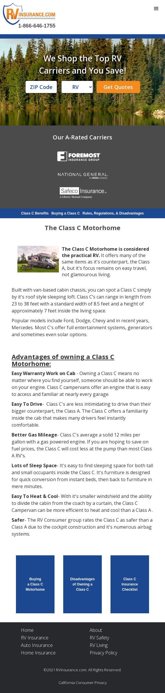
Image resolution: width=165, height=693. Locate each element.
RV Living (99, 645)
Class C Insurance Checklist (130, 584)
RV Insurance (34, 637)
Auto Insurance (37, 645)
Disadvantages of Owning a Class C (82, 584)
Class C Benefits (35, 213)
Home (27, 630)
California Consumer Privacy (83, 682)
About (96, 630)
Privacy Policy (103, 653)
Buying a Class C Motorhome (35, 584)
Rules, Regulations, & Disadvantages (113, 213)
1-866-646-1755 (36, 26)
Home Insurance (38, 653)
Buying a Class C (65, 213)
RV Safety (99, 637)
